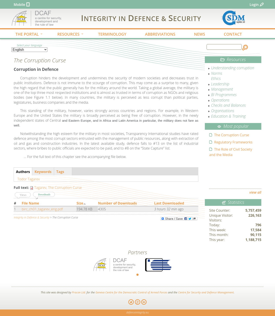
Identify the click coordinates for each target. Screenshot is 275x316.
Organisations (222, 110)
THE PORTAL (26, 35)
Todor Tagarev (28, 179)
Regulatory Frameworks (233, 142)
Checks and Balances (228, 105)
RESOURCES (66, 35)
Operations (220, 100)
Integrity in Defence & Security (31, 217)
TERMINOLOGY (112, 34)
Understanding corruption (232, 67)
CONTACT (233, 34)
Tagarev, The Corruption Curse (58, 187)
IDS (141, 17)
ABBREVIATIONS (160, 34)
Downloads (46, 194)
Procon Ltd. (79, 292)
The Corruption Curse (231, 135)
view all (255, 192)
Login (254, 4)
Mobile (19, 4)
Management (222, 89)
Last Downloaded (169, 203)
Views (23, 194)
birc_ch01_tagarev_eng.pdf (42, 209)
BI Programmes (224, 94)
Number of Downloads (117, 203)
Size (81, 203)
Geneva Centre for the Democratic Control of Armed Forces (131, 292)
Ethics (216, 78)
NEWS (199, 34)
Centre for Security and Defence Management (206, 292)
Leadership (220, 83)
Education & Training (228, 116)
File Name (30, 203)
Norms (216, 73)
